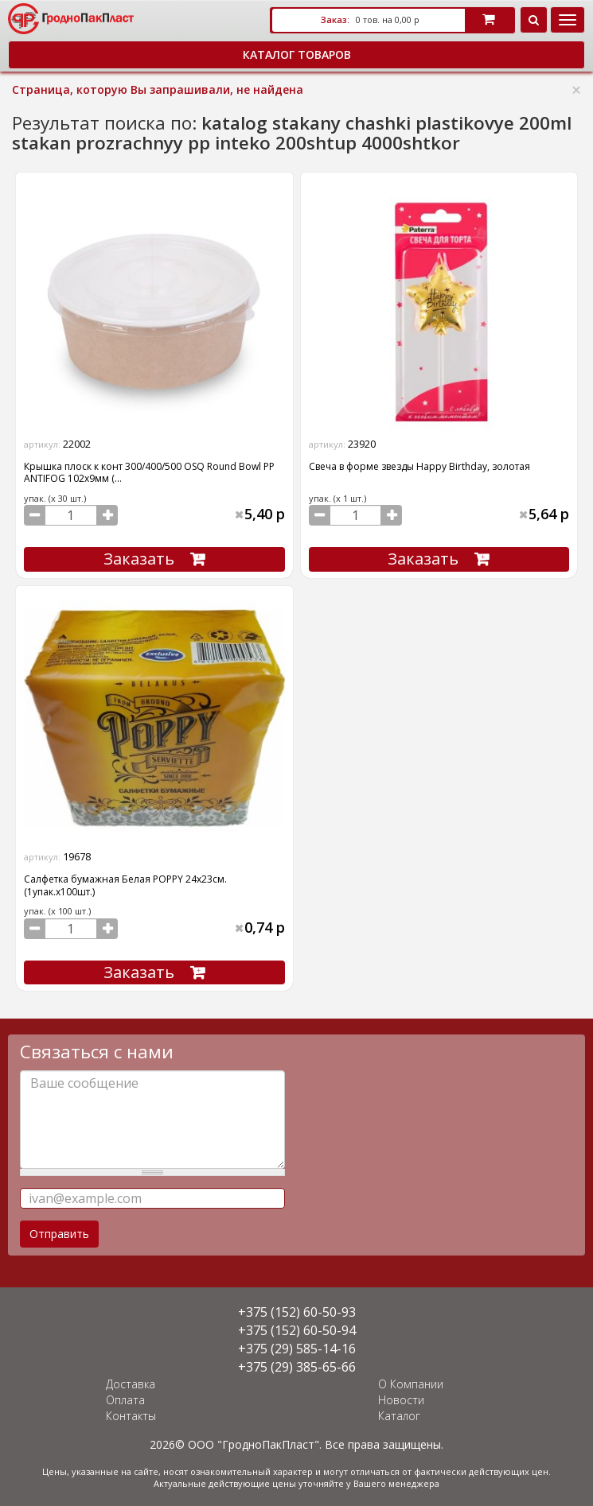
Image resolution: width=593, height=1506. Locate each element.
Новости (401, 1399)
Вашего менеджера (396, 1483)
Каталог (399, 1415)
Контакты (131, 1415)
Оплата (125, 1399)
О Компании (410, 1383)
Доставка (130, 1383)
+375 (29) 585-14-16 (297, 1348)
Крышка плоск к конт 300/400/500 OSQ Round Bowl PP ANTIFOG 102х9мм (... (149, 472)
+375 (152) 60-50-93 (297, 1312)
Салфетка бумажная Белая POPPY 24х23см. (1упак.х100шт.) (125, 885)
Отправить (59, 1233)
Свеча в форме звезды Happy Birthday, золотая (419, 466)
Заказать (138, 558)
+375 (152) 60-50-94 (297, 1330)
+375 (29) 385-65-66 (297, 1367)
